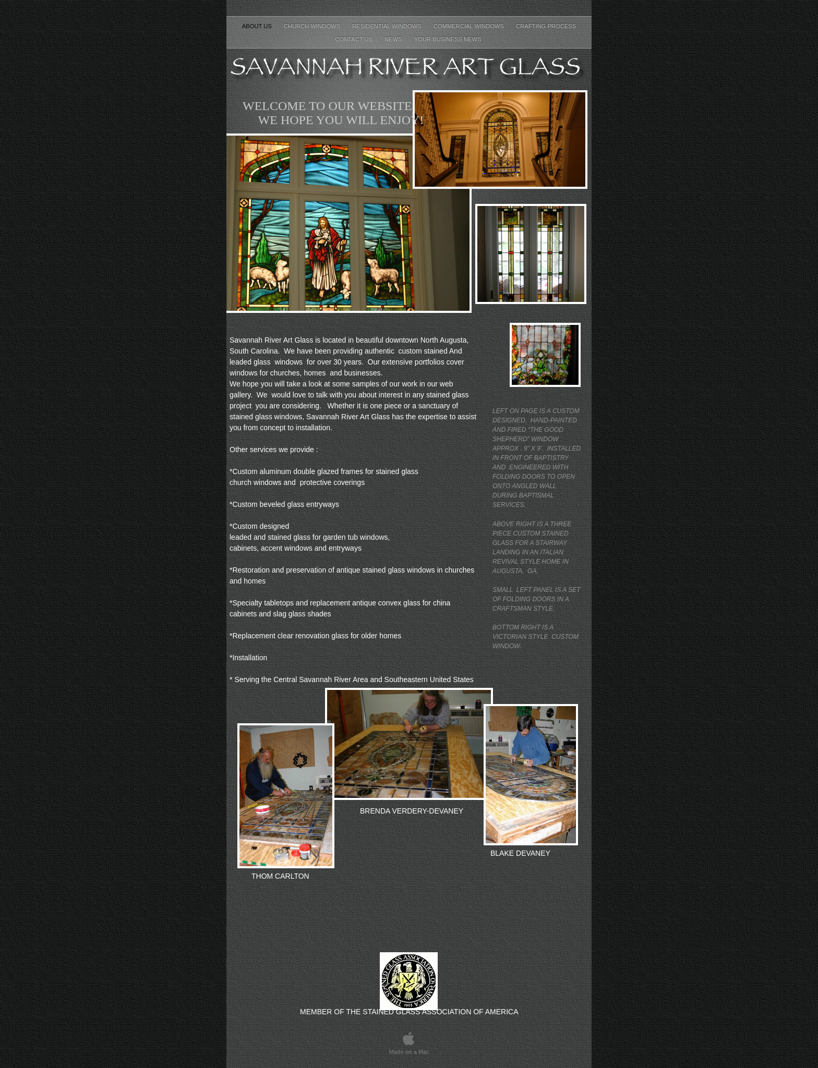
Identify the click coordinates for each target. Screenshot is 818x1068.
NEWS (394, 39)
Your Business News (448, 39)
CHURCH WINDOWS (313, 26)
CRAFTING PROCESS (546, 26)
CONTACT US (354, 39)
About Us (257, 26)
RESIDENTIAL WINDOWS (387, 26)
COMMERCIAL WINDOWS (470, 26)
